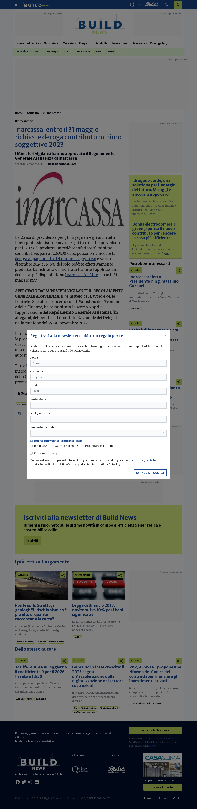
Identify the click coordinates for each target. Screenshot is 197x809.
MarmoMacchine (66, 445)
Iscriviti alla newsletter (150, 472)
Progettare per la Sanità (100, 445)
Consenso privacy (45, 453)
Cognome (36, 371)
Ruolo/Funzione (40, 413)
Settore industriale (42, 427)
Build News (41, 445)
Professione (38, 399)
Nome (34, 357)
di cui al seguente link (144, 460)
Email (34, 385)
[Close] (165, 336)
